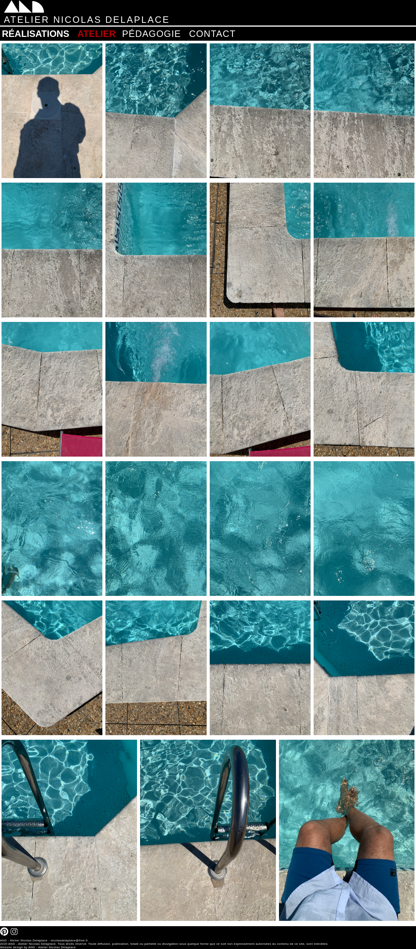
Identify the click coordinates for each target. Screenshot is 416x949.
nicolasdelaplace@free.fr (69, 940)
